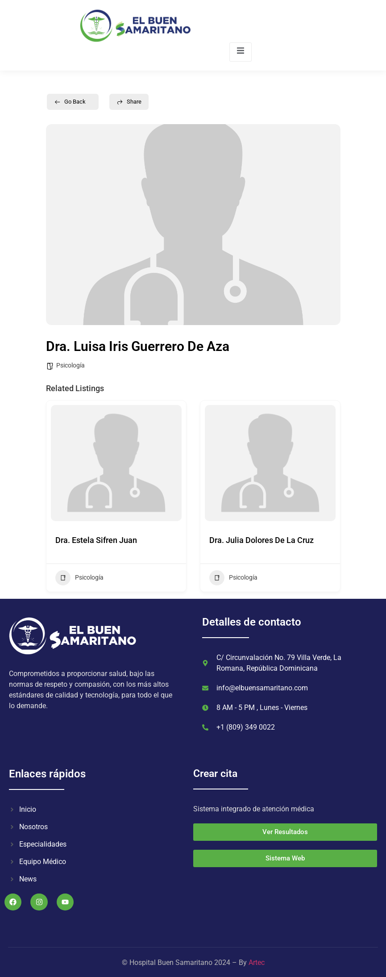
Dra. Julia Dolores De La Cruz (261, 540)
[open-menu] (240, 52)
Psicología (70, 365)
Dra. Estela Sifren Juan (96, 540)
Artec (257, 962)
